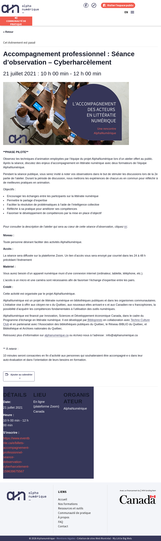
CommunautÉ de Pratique (16, 22)
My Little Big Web (122, 538)
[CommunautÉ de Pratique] (16, 18)
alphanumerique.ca (56, 335)
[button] (132, 12)
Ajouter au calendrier (21, 374)
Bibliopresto (94, 320)
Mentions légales (66, 538)
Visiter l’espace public (117, 5)
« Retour (8, 32)
